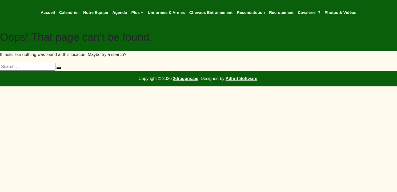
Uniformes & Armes (166, 12)
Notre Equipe (95, 12)
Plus (137, 12)
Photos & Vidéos (340, 12)
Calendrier (69, 12)
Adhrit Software (241, 78)
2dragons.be (185, 78)
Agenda (119, 12)
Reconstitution (251, 12)
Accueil (48, 12)
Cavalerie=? (309, 12)
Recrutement (281, 12)
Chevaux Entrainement (211, 12)
